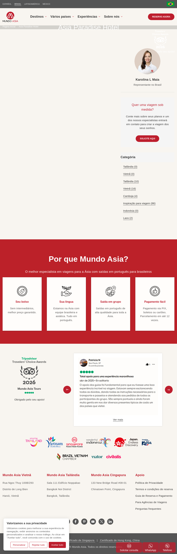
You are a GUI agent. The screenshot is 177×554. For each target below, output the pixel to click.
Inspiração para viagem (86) (139, 203)
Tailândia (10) (131, 181)
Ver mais (118, 419)
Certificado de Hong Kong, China (119, 540)
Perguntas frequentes (148, 508)
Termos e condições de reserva (154, 489)
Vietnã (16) (129, 188)
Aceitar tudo (57, 545)
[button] (67, 390)
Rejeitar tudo (38, 545)
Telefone (167, 548)
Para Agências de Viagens (151, 502)
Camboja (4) (130, 196)
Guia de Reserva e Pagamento (153, 495)
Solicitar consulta (129, 548)
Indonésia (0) (130, 210)
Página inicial (9, 26)
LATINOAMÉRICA (32, 4)
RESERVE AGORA (161, 17)
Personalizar (19, 545)
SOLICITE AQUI (147, 138)
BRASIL (18, 4)
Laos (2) (128, 218)
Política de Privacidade (149, 482)
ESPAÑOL (7, 4)
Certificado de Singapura (79, 540)
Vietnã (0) (128, 173)
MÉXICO (46, 4)
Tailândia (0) (130, 166)
